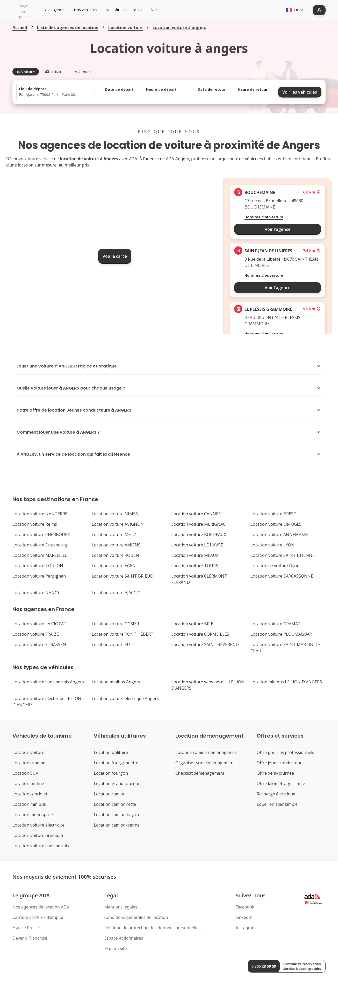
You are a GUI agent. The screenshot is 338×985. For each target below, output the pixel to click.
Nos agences (55, 9)
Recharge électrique (276, 794)
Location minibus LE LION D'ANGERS (286, 682)
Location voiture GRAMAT (275, 624)
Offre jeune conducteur (279, 763)
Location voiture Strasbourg (40, 545)
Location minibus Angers (116, 682)
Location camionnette (115, 804)
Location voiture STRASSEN (39, 644)
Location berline (28, 783)
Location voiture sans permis (40, 846)
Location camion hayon (116, 814)
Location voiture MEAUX (194, 555)
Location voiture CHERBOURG (41, 534)
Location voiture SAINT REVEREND (205, 644)
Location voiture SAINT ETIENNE (282, 555)
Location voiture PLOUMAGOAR (281, 634)
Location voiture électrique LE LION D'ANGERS (46, 701)
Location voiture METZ (114, 534)
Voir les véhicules (299, 92)
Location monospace (32, 814)
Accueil (19, 27)
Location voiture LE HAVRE (197, 545)
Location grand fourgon (117, 783)
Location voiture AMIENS (116, 545)
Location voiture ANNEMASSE (279, 534)
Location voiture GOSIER (115, 624)
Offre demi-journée (275, 773)
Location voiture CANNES (196, 514)
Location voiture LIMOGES (275, 524)
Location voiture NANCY (36, 592)
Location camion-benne (117, 825)
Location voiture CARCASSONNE (281, 576)
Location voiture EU (111, 644)
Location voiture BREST (273, 514)
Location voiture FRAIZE (35, 634)
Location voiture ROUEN (115, 555)
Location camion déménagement (207, 752)
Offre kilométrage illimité (281, 783)
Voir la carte (115, 256)
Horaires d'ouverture (263, 216)
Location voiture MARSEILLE (39, 555)
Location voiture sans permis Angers (48, 682)
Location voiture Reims (34, 524)
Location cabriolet (29, 794)
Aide (154, 9)
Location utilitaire (111, 752)
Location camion (110, 794)
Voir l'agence (278, 229)
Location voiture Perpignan (39, 576)
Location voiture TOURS (194, 565)
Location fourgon (111, 773)
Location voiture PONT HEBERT (123, 634)
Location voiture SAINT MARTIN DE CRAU (285, 648)
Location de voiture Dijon (274, 565)
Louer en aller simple (277, 804)
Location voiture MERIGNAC (198, 524)
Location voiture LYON (272, 545)
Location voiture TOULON (37, 565)
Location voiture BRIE (192, 624)
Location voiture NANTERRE (39, 514)
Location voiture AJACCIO (116, 592)
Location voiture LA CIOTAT (39, 624)
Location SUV (25, 773)
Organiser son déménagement (205, 763)
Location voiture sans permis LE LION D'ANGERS (207, 685)
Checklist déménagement (199, 773)
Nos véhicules (85, 9)
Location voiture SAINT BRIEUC (122, 576)
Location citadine (28, 763)
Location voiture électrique (38, 825)
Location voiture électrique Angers (125, 698)
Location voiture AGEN (114, 565)
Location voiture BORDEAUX (198, 534)
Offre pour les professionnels (285, 752)
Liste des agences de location (67, 27)
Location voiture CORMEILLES (200, 634)
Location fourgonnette (116, 763)
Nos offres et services (123, 9)
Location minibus (29, 804)
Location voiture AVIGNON (118, 524)
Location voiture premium (37, 835)
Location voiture (125, 27)
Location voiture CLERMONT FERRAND (199, 579)
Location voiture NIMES (115, 514)
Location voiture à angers (179, 27)
